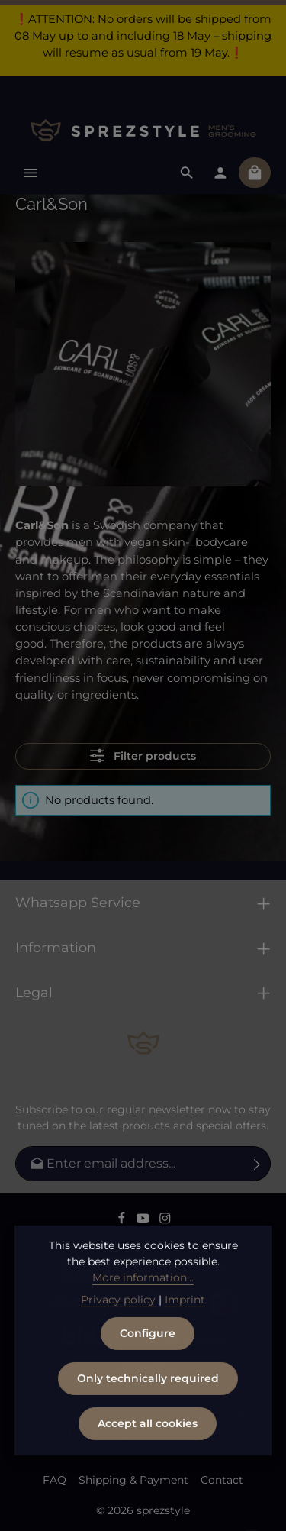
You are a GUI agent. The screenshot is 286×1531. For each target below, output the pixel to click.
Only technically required (148, 1412)
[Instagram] (165, 1221)
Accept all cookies (148, 1457)
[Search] (187, 172)
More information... (143, 1311)
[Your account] (220, 172)
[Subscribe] (257, 1163)
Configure (147, 1367)
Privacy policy (118, 1333)
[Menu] (30, 172)
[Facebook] (123, 1221)
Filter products (143, 755)
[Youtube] (145, 1221)
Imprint (185, 1333)
